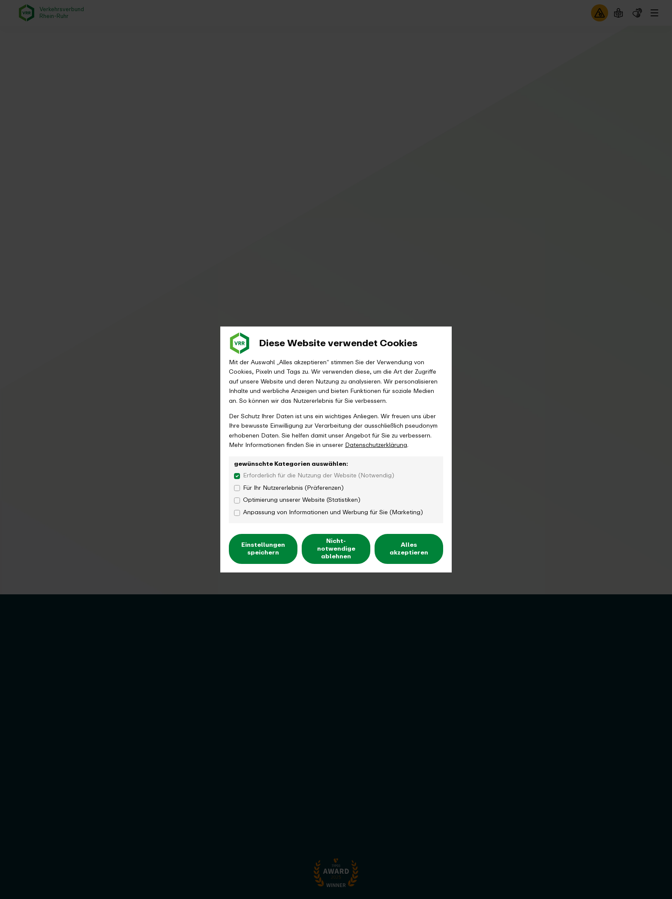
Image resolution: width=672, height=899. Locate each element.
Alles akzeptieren (409, 548)
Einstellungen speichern (263, 548)
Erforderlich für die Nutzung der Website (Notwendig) (318, 475)
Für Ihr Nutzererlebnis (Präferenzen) (293, 488)
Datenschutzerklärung (376, 445)
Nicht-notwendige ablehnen (336, 548)
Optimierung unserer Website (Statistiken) (301, 500)
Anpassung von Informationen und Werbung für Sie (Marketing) (333, 512)
